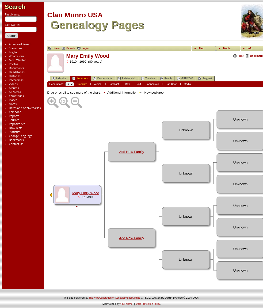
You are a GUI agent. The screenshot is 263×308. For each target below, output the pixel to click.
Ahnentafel (153, 84)
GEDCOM (185, 78)
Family (166, 78)
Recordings (16, 80)
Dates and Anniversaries (25, 108)
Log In (13, 52)
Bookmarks (16, 140)
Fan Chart (171, 84)
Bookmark (256, 55)
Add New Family (131, 152)
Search (15, 6)
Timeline (148, 78)
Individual (59, 78)
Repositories (17, 124)
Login (85, 48)
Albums (14, 88)
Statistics (14, 132)
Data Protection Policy (148, 303)
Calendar (15, 112)
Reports (14, 116)
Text (138, 84)
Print (241, 55)
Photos (13, 64)
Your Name (126, 303)
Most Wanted (18, 60)
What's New (16, 56)
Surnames (15, 48)
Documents (16, 68)
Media (226, 48)
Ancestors (80, 78)
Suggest (205, 78)
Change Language (20, 136)
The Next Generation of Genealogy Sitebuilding (114, 297)
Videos (13, 84)
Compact (114, 84)
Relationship (127, 78)
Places (13, 100)
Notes (13, 104)
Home (56, 48)
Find (201, 48)
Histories (14, 76)
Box (127, 84)
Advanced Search (20, 44)
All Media (15, 92)
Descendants (102, 78)
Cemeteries (16, 96)
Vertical (98, 84)
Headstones (17, 72)
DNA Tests (16, 128)
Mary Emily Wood (85, 193)
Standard (82, 84)
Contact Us (16, 144)
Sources (14, 120)
